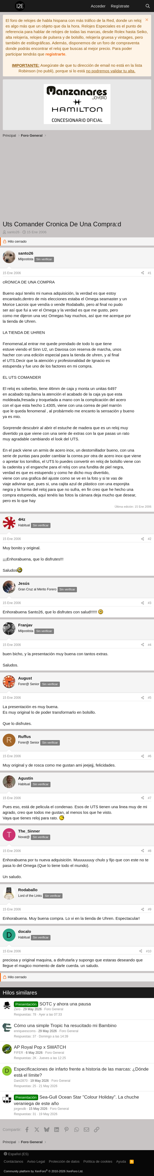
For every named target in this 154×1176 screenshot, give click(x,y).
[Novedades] (137, 6)
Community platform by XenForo (43, 1171)
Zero (17, 1009)
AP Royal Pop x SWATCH (40, 1047)
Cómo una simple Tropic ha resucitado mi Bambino (65, 1025)
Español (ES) (16, 1154)
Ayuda (121, 1161)
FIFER (18, 1053)
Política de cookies (97, 1161)
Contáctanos (13, 1161)
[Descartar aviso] (146, 20)
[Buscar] (148, 6)
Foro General (53, 1009)
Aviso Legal (36, 1161)
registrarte (55, 54)
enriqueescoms (24, 1031)
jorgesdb (20, 1109)
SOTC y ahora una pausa (65, 1004)
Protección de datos (64, 1161)
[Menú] (7, 6)
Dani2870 (20, 1081)
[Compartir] (142, 273)
